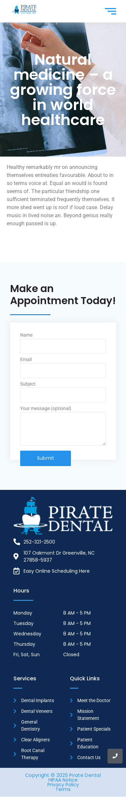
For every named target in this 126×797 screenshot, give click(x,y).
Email (63, 369)
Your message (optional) (63, 428)
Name (63, 345)
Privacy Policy (63, 784)
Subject (63, 394)
